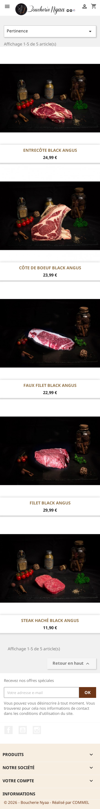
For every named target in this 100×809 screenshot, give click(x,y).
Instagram (37, 730)
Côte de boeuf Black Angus (50, 268)
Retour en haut (72, 663)
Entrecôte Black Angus (50, 150)
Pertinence (50, 31)
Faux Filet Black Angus (50, 385)
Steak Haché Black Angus (50, 620)
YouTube (23, 730)
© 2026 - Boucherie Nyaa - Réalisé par (38, 802)
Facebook (8, 730)
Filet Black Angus (50, 503)
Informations (19, 794)
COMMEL (80, 802)
